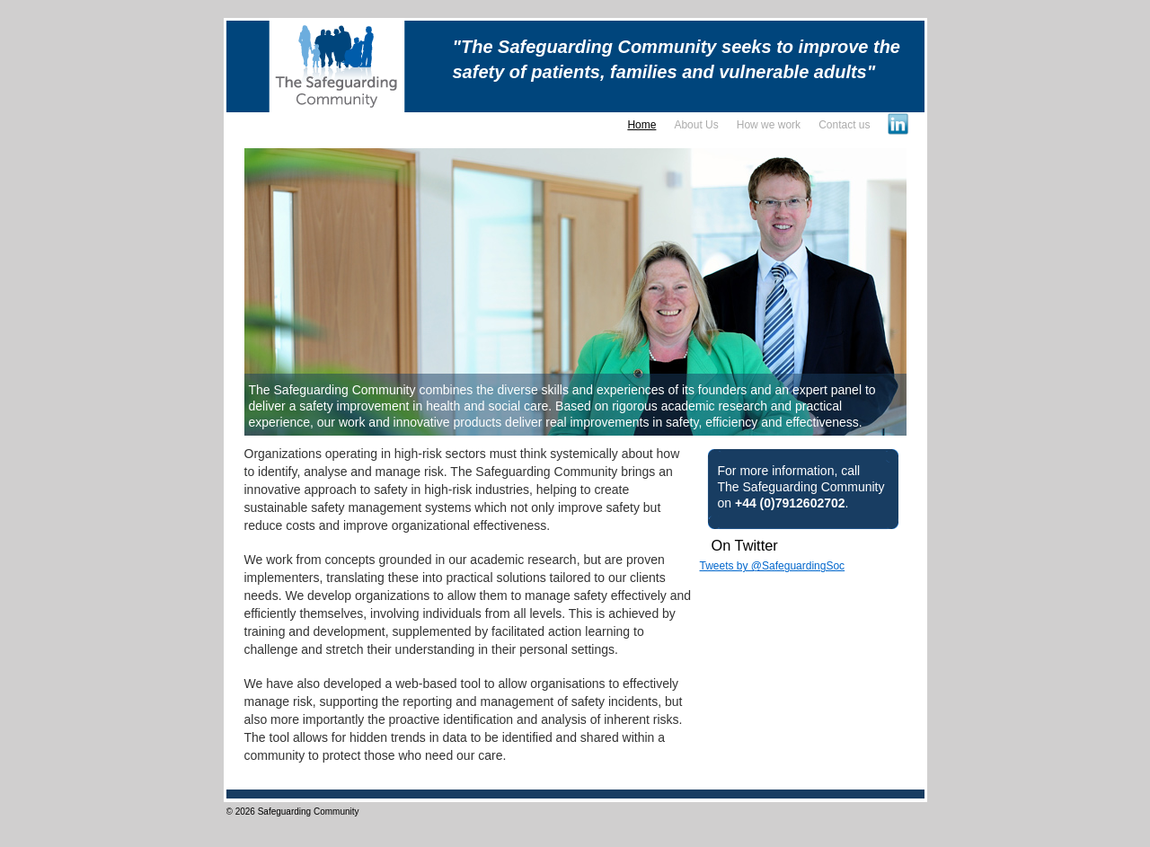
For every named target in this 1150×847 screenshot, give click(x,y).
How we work (769, 125)
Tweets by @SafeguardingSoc (772, 566)
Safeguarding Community (308, 811)
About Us (696, 125)
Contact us (844, 125)
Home (641, 125)
